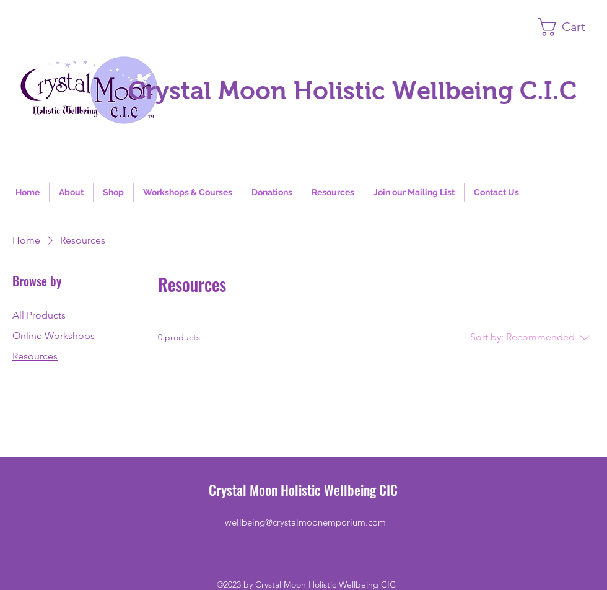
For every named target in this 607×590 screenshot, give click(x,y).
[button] (572, 27)
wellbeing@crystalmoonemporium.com (305, 522)
